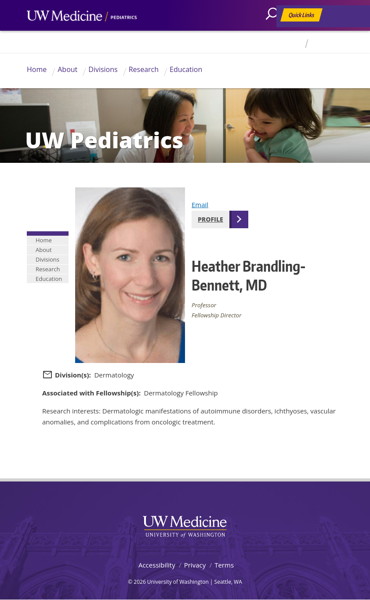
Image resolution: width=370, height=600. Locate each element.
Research (144, 69)
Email (200, 204)
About (67, 69)
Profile (210, 219)
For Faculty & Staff (335, 43)
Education (186, 69)
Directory (288, 43)
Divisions (102, 69)
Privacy (195, 564)
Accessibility (156, 564)
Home (37, 69)
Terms (224, 564)
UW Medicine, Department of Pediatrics (82, 32)
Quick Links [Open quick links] (302, 16)
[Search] (275, 33)
